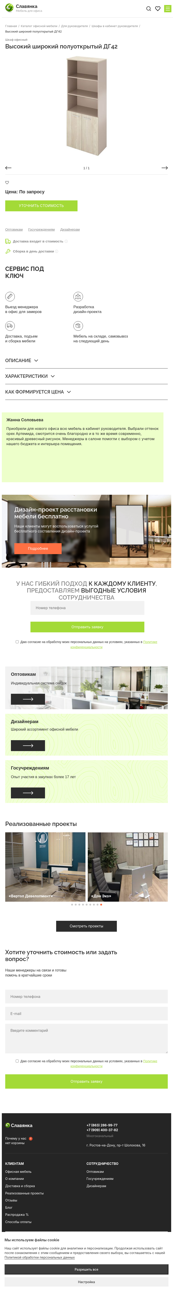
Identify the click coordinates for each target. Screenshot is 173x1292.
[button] (8, 168)
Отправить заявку (87, 627)
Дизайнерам (70, 229)
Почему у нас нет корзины (15, 1140)
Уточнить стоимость (41, 205)
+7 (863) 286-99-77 (102, 1125)
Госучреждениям (41, 229)
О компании (14, 1179)
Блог (9, 1207)
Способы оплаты (18, 1222)
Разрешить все (86, 1269)
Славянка (19, 1125)
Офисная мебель (18, 1171)
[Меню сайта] (167, 8)
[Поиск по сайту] (148, 8)
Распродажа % (17, 1214)
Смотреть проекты (86, 926)
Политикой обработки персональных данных (40, 1257)
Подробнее (38, 548)
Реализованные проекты (24, 1193)
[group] (86, 106)
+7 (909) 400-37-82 (102, 1130)
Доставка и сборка (20, 1186)
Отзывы (11, 1200)
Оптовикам (14, 229)
